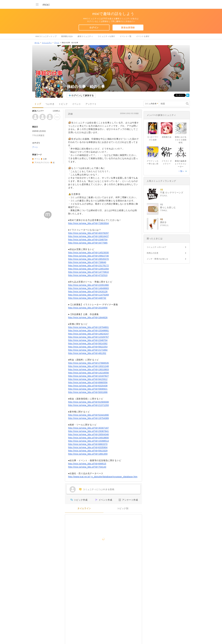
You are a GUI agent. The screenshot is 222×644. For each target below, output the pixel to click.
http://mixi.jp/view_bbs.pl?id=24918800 (88, 437)
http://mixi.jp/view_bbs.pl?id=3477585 (87, 243)
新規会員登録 (128, 27)
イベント (76, 104)
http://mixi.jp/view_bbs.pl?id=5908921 (87, 389)
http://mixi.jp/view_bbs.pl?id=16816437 (88, 236)
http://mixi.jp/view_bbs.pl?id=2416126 (87, 291)
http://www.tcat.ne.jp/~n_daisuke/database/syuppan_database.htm (102, 476)
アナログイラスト (42, 162)
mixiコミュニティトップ (46, 36)
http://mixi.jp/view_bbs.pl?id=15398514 (88, 441)
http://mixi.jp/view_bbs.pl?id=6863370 (87, 444)
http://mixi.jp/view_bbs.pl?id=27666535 (88, 363)
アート (56, 42)
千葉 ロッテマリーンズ (171, 192)
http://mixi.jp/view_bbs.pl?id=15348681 (88, 330)
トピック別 (122, 508)
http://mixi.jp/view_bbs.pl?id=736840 (87, 262)
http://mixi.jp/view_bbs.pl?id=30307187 (88, 428)
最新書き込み (67, 36)
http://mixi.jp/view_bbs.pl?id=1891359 (87, 454)
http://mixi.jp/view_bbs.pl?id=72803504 (88, 223)
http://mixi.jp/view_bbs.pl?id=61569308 (88, 402)
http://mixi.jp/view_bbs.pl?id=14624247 (88, 334)
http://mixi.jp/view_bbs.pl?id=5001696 (87, 392)
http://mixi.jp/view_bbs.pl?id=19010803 (88, 369)
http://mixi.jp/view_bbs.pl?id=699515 (87, 463)
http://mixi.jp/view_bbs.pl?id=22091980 (88, 285)
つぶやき (49, 104)
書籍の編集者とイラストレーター (181, 164)
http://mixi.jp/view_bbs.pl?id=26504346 (88, 434)
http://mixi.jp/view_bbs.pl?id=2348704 (87, 239)
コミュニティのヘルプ (156, 247)
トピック (63, 104)
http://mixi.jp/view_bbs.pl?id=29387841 (88, 431)
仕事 (45, 159)
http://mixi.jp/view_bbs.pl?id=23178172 (88, 265)
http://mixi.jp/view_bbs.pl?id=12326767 (88, 337)
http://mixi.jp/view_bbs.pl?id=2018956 (87, 308)
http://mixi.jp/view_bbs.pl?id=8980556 (87, 382)
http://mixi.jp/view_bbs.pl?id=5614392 (87, 343)
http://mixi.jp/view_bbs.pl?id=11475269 (88, 295)
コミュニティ (47, 42)
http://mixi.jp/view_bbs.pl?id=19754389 (88, 418)
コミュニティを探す (106, 36)
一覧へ (181, 171)
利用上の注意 (152, 253)
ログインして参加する (82, 95)
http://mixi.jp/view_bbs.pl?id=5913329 (87, 450)
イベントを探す (143, 36)
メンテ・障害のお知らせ (157, 259)
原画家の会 (167, 137)
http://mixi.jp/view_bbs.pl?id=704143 (87, 467)
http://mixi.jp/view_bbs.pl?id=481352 (87, 353)
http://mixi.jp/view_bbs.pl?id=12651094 (88, 269)
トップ (37, 104)
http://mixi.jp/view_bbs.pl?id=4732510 (87, 275)
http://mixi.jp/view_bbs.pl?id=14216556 (88, 372)
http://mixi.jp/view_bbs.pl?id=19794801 (88, 327)
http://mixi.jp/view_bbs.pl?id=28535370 (88, 259)
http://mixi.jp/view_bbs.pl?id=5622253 (87, 347)
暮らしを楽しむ (168, 207)
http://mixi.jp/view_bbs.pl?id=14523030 (88, 252)
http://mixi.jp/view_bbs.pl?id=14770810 (88, 272)
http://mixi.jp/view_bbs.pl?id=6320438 (87, 385)
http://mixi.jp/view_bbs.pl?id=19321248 (88, 366)
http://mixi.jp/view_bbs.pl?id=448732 (87, 298)
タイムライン (84, 508)
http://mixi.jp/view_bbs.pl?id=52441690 (88, 415)
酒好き (163, 222)
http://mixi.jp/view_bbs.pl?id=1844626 (87, 317)
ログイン (93, 27)
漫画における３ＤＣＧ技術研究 (181, 140)
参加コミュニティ (85, 36)
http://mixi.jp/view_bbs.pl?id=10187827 (88, 376)
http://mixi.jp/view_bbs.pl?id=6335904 (87, 447)
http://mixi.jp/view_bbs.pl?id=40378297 (88, 233)
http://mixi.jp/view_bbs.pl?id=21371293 (88, 405)
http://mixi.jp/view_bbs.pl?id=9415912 (87, 379)
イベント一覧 (126, 36)
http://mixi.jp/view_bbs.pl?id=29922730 (88, 256)
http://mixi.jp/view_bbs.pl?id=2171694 (87, 350)
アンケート (91, 104)
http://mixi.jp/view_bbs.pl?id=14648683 (88, 288)
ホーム (37, 42)
